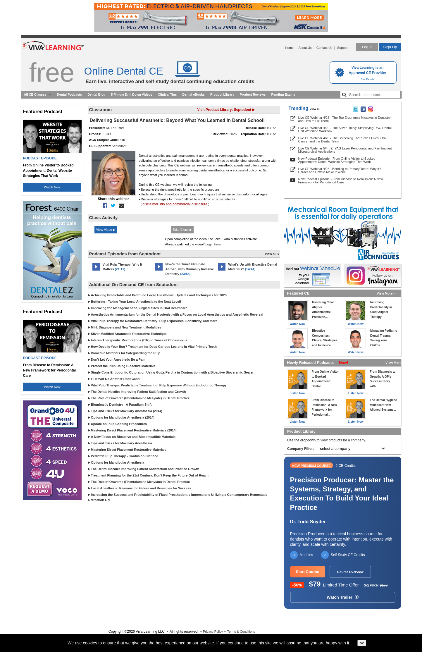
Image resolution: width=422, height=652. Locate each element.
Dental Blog (96, 94)
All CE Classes (35, 94)
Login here (213, 244)
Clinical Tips (167, 94)
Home (289, 47)
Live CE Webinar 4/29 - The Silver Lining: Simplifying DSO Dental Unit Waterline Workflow (345, 129)
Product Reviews (253, 94)
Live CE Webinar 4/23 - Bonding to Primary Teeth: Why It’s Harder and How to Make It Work (340, 170)
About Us (304, 47)
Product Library (222, 94)
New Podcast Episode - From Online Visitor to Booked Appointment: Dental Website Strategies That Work (337, 160)
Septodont (119, 146)
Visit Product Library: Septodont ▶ (226, 110)
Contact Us (324, 47)
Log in (367, 47)
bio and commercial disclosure (183, 204)
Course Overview (350, 572)
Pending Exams (283, 94)
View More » (386, 293)
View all (315, 109)
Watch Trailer (342, 597)
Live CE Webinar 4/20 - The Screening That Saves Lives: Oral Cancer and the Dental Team (342, 139)
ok (362, 643)
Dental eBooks (193, 94)
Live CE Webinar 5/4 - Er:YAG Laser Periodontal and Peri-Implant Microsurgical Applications (345, 150)
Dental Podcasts (69, 94)
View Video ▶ (106, 229)
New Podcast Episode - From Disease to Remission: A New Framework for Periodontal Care (340, 180)
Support (343, 47)
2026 (233, 134)
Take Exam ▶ (182, 229)
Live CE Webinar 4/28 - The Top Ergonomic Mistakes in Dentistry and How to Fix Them (344, 119)
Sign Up (390, 47)
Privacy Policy (213, 631)
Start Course (307, 572)
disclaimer (150, 204)
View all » (272, 254)
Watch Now (52, 187)
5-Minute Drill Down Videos (131, 94)
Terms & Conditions (241, 631)
